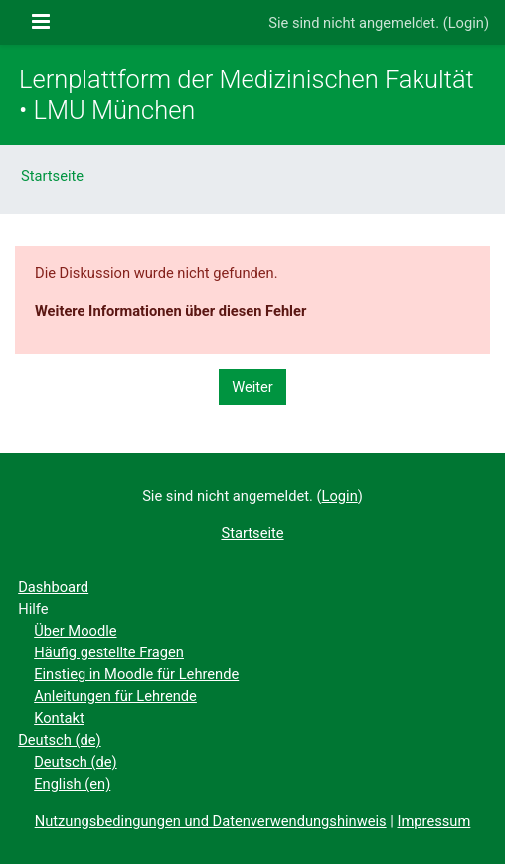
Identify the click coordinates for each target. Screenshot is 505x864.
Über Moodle (75, 631)
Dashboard (53, 587)
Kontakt (59, 718)
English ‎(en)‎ (72, 783)
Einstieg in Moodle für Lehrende (136, 674)
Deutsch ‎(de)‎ (59, 740)
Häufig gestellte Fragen (109, 652)
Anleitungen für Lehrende (115, 696)
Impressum (434, 821)
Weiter (252, 387)
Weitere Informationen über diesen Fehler (170, 311)
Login (466, 23)
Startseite (52, 176)
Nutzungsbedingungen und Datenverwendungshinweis (211, 821)
